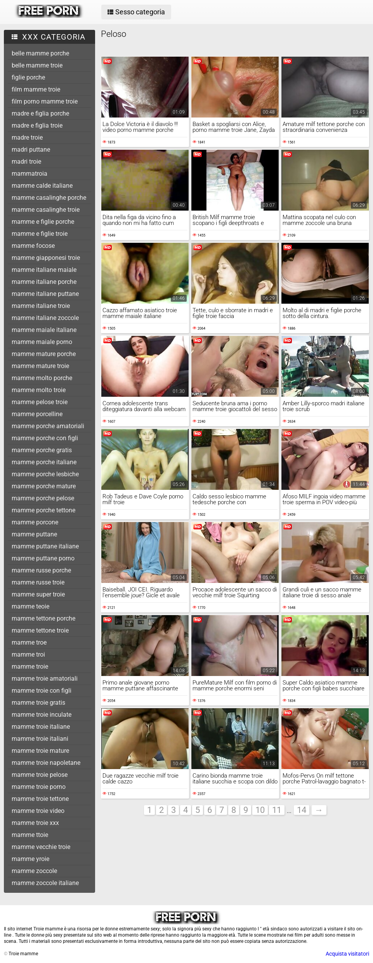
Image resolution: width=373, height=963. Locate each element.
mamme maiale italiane (44, 330)
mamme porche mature (44, 486)
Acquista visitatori (347, 954)
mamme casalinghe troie (46, 209)
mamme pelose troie (40, 402)
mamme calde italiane (42, 185)
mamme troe (29, 642)
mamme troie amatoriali (45, 678)
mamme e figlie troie (40, 233)
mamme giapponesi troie (46, 257)
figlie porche (28, 77)
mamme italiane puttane (45, 293)
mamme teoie (30, 606)
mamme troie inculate (41, 714)
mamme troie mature (40, 750)
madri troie (26, 161)
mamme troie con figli (41, 690)
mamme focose (33, 245)
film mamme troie (36, 89)
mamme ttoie (30, 835)
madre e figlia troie (37, 125)
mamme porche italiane (44, 462)
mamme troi (28, 654)
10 (260, 810)
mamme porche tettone (43, 510)
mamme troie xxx (35, 822)
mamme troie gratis (38, 702)
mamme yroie (30, 859)
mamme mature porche (44, 354)
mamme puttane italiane (45, 546)
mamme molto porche (42, 378)
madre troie (27, 137)
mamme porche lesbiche (45, 474)
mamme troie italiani (40, 738)
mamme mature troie (40, 366)
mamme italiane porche (44, 281)
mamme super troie (38, 594)
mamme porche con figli (45, 438)
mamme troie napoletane (46, 762)
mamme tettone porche (43, 618)
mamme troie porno (39, 786)
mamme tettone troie (40, 630)
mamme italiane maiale (44, 269)
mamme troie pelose (40, 774)
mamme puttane (34, 534)
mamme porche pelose (43, 498)
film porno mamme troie (45, 101)
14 (301, 810)
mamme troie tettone (40, 798)
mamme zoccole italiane (45, 883)
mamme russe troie (38, 582)
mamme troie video (38, 810)
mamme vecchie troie (41, 847)
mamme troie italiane (41, 726)
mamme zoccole (34, 871)
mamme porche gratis (42, 450)
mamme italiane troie (41, 305)
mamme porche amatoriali (48, 426)
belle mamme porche (40, 53)
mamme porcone (35, 522)
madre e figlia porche (40, 113)
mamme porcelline (37, 414)
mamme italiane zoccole (45, 318)
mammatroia (29, 173)
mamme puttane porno (43, 558)
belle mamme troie (37, 65)
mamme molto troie (39, 390)
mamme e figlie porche (43, 221)
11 (276, 810)
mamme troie (30, 666)
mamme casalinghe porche (49, 197)
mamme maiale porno (42, 342)
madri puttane (31, 149)
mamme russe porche (41, 570)
